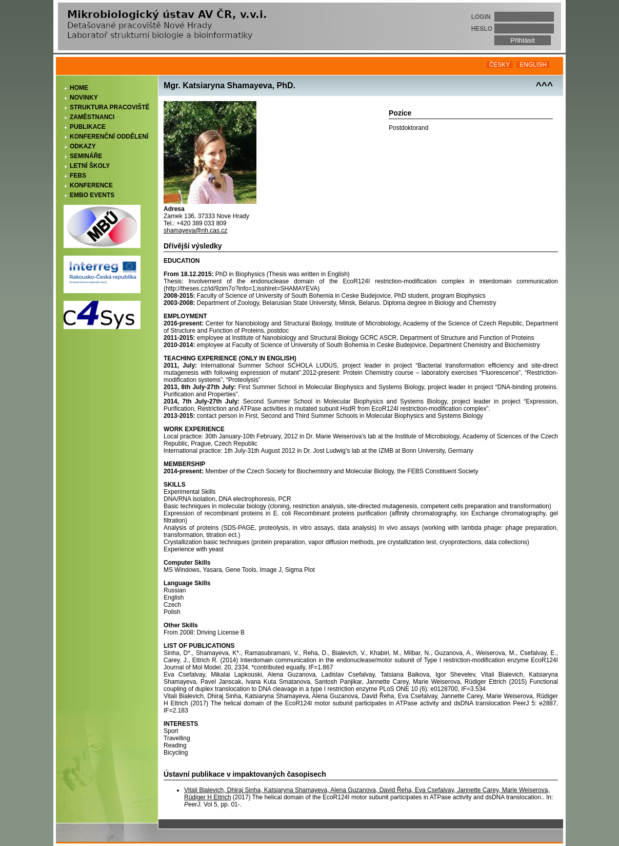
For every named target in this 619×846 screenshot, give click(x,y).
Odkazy (83, 146)
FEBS (78, 175)
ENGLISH (533, 64)
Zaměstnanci (92, 117)
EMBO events (92, 195)
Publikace (88, 126)
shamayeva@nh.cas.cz (195, 230)
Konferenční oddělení (109, 136)
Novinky (84, 97)
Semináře (86, 156)
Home (79, 87)
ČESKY (499, 64)
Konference (91, 185)
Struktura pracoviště (110, 107)
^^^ (544, 85)
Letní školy (90, 165)
